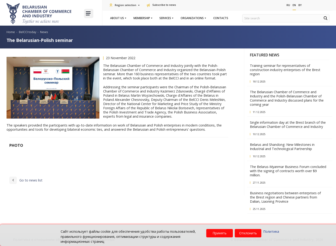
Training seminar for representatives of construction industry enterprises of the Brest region (285, 69)
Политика (271, 231)
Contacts (220, 18)
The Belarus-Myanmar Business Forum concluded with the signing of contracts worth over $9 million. (288, 170)
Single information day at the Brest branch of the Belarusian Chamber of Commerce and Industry (288, 124)
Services (166, 18)
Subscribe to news (161, 5)
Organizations (193, 18)
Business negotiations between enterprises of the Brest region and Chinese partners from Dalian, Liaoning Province (285, 197)
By (300, 5)
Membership (142, 18)
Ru (288, 5)
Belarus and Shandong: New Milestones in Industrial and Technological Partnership (282, 146)
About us (118, 18)
